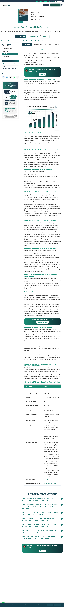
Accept (50, 604)
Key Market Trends (7, 56)
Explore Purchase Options (50, 483)
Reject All (57, 604)
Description (27, 45)
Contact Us (51, 1)
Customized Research (20, 5)
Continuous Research (30, 5)
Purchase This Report (20, 36)
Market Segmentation (7, 48)
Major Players (6, 53)
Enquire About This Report (10, 63)
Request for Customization (50, 479)
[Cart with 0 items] (62, 5)
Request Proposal (55, 4)
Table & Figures (47, 44)
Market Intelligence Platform (32, 3)
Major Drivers (5, 51)
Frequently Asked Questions (9, 68)
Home (2, 40)
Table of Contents (37, 44)
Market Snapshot (6, 66)
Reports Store (19, 3)
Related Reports (57, 44)
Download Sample (10, 61)
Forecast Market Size (7, 45)
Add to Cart (45, 36)
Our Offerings (39, 1)
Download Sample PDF (33, 36)
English (46, 4)
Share (57, 128)
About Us (46, 1)
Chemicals (16, 40)
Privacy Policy (38, 604)
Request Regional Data (42, 322)
